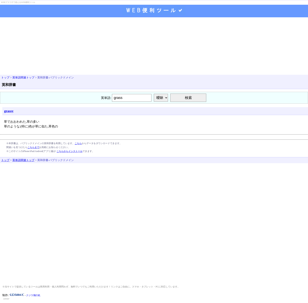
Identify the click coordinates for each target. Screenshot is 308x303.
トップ (5, 77)
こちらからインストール (69, 151)
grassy (9, 111)
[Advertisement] (154, 46)
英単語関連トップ (23, 77)
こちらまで (33, 147)
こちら (78, 143)
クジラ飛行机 (33, 295)
